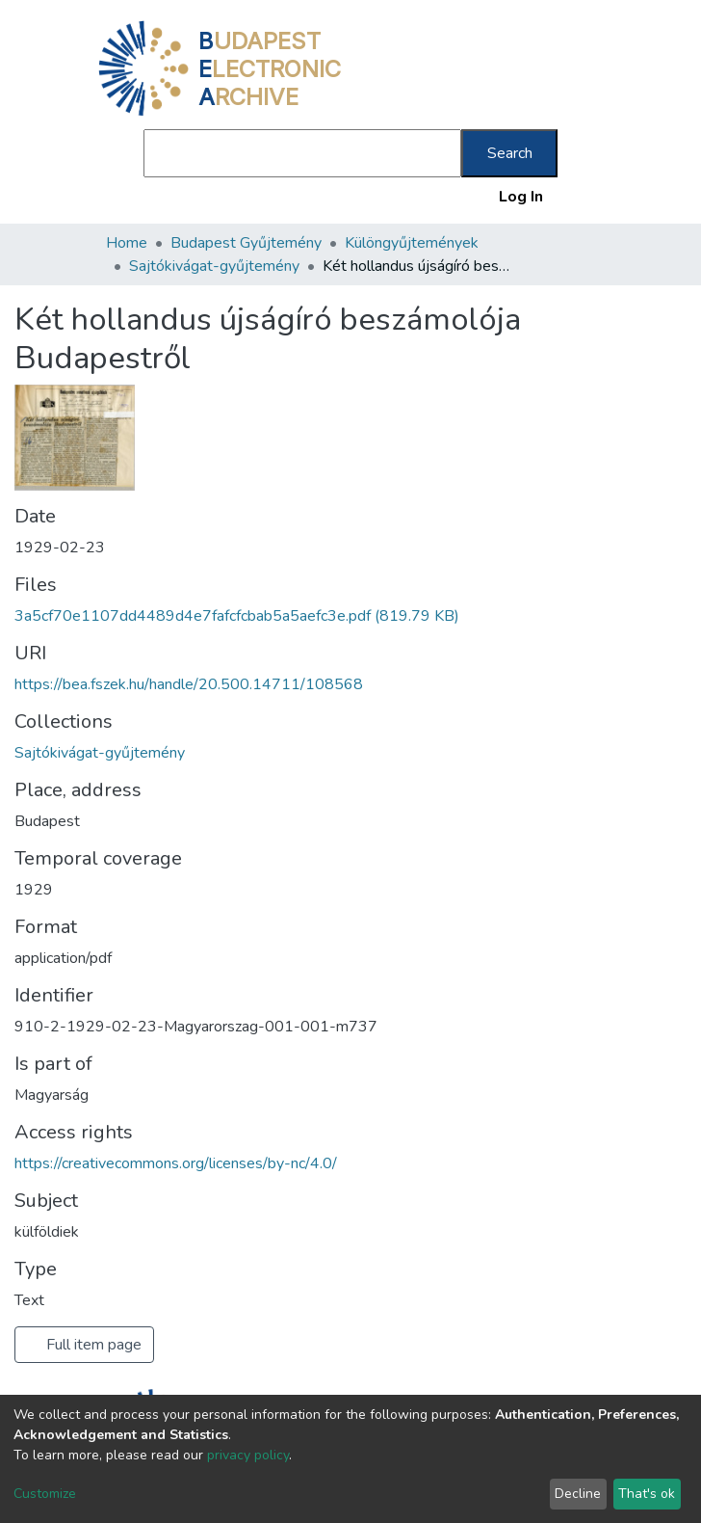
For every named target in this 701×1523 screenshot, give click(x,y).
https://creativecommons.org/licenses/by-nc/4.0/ (175, 1163)
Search (509, 153)
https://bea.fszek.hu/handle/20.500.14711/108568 (188, 684)
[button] (481, 196)
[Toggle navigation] (583, 196)
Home (126, 243)
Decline (578, 1493)
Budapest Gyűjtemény (246, 243)
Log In (522, 196)
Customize (44, 1493)
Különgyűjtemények (412, 243)
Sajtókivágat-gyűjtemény (214, 266)
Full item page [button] (84, 1344)
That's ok (646, 1493)
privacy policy (248, 1455)
